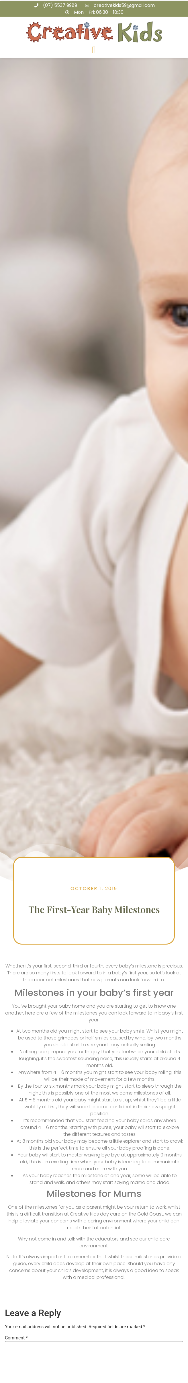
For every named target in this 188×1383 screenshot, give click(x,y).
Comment (16, 1338)
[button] (94, 50)
